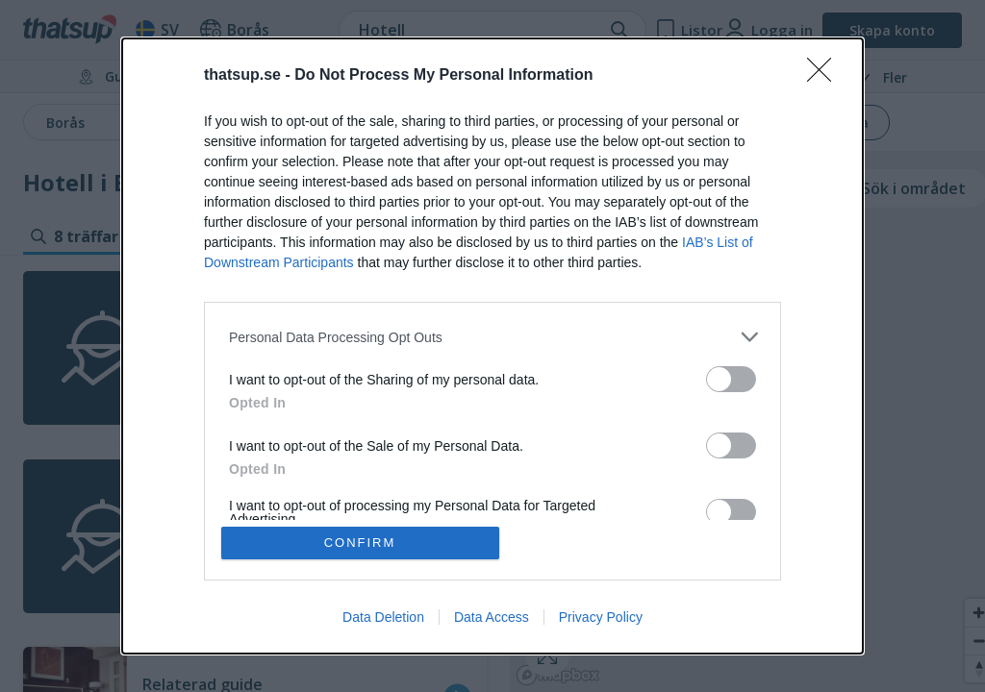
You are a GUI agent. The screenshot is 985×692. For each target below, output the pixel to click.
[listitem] (492, 337)
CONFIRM (360, 542)
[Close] (825, 76)
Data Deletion (383, 617)
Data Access (491, 617)
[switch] (731, 379)
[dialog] (492, 346)
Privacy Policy (601, 617)
